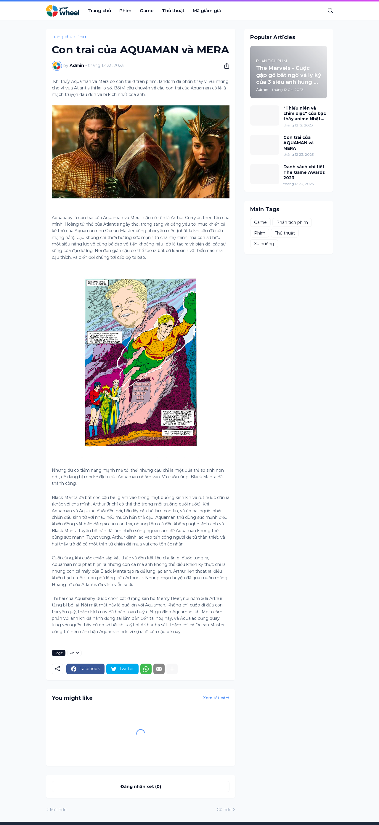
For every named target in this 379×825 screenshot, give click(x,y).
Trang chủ (99, 10)
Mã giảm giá (207, 10)
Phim (125, 10)
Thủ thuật (173, 10)
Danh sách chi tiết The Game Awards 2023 (304, 172)
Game (147, 10)
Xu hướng (264, 243)
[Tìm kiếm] (328, 11)
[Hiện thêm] (172, 669)
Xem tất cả (214, 697)
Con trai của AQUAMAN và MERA (298, 143)
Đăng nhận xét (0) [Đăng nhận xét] (141, 786)
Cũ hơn (224, 809)
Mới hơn (58, 809)
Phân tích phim (292, 222)
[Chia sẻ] (224, 66)
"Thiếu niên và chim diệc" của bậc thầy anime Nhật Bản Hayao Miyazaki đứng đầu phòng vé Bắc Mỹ (304, 113)
